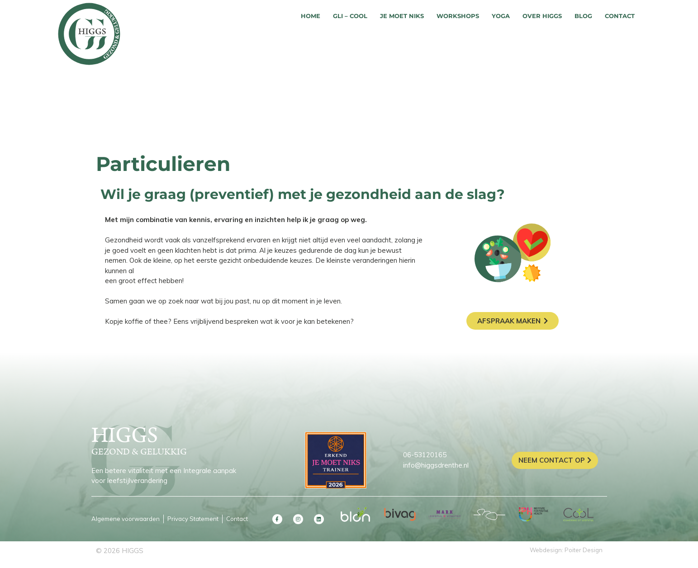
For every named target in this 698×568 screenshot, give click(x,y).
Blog (583, 15)
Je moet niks (402, 15)
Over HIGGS (542, 15)
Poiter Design (584, 550)
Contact (620, 15)
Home (310, 15)
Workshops (458, 15)
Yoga (501, 15)
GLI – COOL (350, 15)
